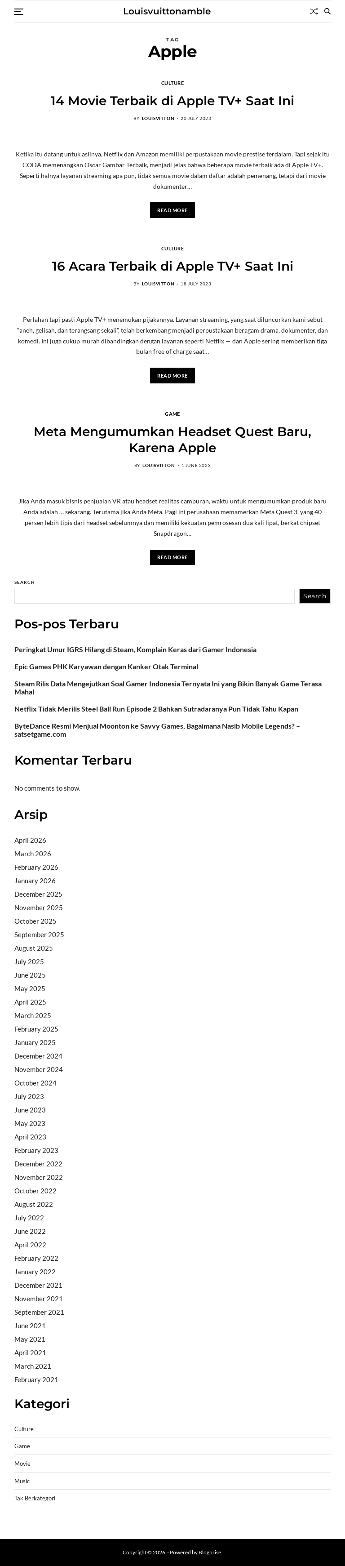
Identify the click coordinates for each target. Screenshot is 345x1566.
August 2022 (33, 1204)
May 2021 (29, 1339)
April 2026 (30, 840)
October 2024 (35, 1083)
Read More (172, 210)
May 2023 (29, 1123)
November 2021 (38, 1299)
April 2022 (30, 1245)
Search (24, 582)
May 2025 (29, 988)
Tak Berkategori (34, 1498)
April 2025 (30, 1002)
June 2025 (30, 975)
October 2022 (35, 1191)
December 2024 (38, 1056)
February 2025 (36, 1029)
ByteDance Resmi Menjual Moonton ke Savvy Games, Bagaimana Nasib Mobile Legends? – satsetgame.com (157, 730)
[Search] (327, 11)
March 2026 (32, 854)
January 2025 (35, 1042)
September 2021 (39, 1312)
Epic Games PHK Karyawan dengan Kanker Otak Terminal (106, 667)
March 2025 (32, 1015)
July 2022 (29, 1218)
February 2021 (36, 1379)
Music (22, 1481)
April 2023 (30, 1137)
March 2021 (32, 1366)
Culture (172, 82)
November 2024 (38, 1069)
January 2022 (35, 1272)
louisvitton (158, 118)
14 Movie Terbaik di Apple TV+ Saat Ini (172, 100)
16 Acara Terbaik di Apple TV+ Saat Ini (172, 266)
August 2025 (33, 948)
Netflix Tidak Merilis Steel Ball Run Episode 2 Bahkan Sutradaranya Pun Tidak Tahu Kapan (156, 709)
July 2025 (29, 961)
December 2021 (38, 1285)
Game (172, 413)
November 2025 (38, 907)
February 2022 (36, 1258)
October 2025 (35, 921)
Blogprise (210, 1552)
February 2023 (36, 1150)
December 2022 (38, 1164)
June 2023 (30, 1110)
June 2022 (30, 1231)
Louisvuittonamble (167, 11)
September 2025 (39, 934)
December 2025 (38, 894)
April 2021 (30, 1352)
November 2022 (38, 1177)
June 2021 (30, 1325)
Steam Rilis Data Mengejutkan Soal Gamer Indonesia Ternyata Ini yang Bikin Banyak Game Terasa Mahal (168, 688)
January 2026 (35, 880)
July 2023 (29, 1096)
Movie (22, 1463)
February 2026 (36, 867)
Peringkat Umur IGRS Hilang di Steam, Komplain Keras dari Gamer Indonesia (135, 649)
